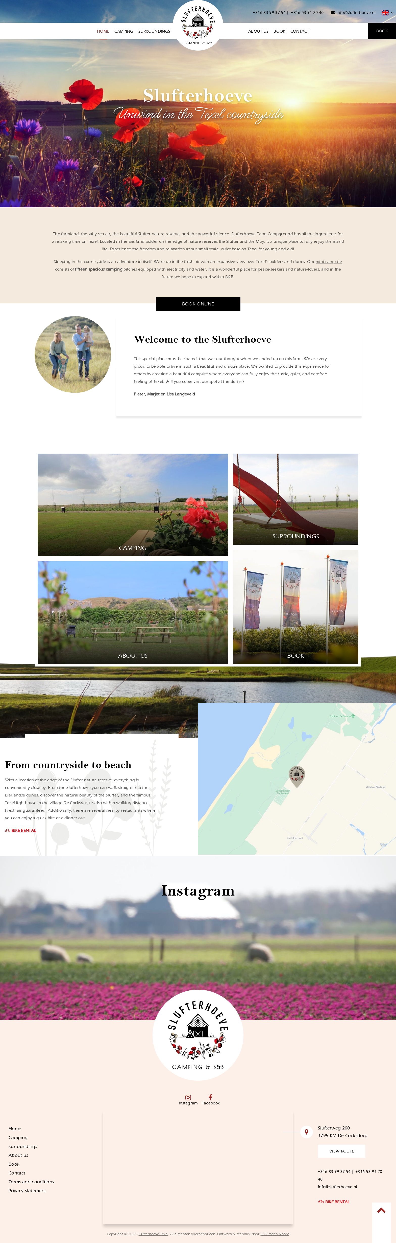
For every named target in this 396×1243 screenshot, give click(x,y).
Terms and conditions (31, 1182)
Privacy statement (27, 1190)
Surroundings (154, 31)
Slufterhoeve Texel (153, 1234)
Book (279, 31)
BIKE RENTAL (24, 830)
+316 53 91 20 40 (307, 12)
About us (258, 31)
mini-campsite (329, 261)
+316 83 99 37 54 (269, 12)
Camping (123, 31)
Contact (299, 31)
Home (103, 31)
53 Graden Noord (274, 1234)
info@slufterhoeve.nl (353, 12)
